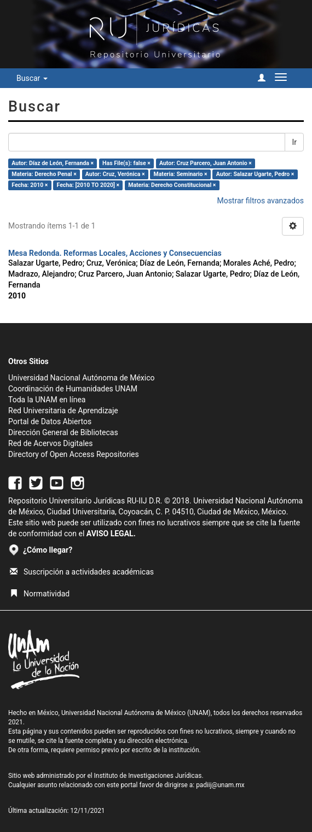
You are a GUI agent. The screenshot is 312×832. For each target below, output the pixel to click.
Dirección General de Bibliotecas (63, 432)
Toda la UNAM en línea (46, 399)
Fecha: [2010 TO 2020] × (88, 185)
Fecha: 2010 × (29, 185)
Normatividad (40, 593)
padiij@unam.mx (220, 785)
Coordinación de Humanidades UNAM (72, 388)
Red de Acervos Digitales (50, 443)
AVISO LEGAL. (111, 533)
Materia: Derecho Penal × (43, 174)
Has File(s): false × (126, 163)
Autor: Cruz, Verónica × (115, 174)
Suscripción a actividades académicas (82, 571)
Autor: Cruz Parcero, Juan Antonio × (205, 163)
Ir (294, 142)
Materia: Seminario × (180, 174)
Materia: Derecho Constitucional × (172, 185)
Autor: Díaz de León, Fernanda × (52, 163)
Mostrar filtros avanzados (260, 200)
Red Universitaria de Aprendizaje (63, 410)
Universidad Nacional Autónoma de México (81, 377)
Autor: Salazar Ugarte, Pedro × (255, 174)
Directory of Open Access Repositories (73, 454)
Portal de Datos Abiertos (49, 421)
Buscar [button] (32, 78)
